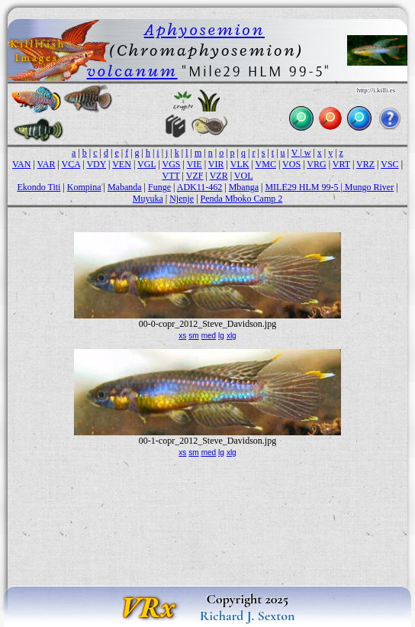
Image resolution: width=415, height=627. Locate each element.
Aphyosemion (204, 29)
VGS (171, 164)
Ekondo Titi (38, 187)
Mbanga (244, 187)
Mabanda (125, 187)
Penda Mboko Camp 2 (242, 198)
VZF (195, 175)
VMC (266, 164)
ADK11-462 (200, 187)
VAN (21, 164)
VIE (194, 164)
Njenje (181, 198)
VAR (46, 164)
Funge (159, 187)
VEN (121, 164)
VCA (71, 164)
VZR (219, 175)
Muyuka (148, 198)
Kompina (84, 187)
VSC (389, 164)
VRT (341, 164)
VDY (96, 164)
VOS (291, 164)
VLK (239, 164)
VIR (216, 164)
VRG (316, 164)
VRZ (365, 164)
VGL (146, 164)
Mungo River (369, 187)
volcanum (132, 70)
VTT (170, 175)
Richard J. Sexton (247, 615)
